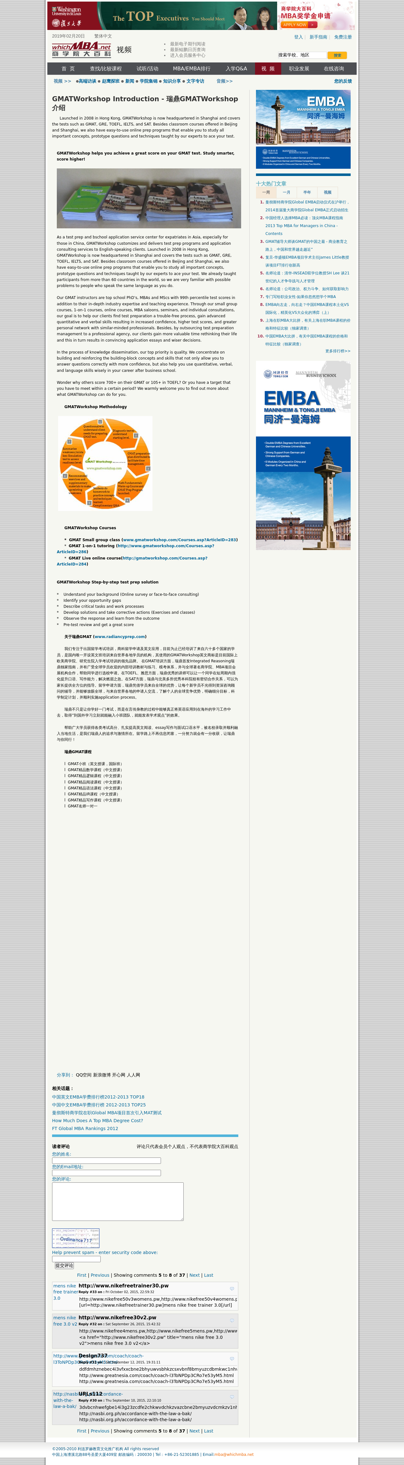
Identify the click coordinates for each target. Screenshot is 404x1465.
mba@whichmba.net (234, 1462)
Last (208, 1282)
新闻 (129, 81)
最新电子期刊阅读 (187, 43)
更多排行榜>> (338, 351)
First (81, 1282)
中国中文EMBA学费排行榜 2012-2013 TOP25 (99, 1104)
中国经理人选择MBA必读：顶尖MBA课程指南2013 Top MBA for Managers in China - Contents (304, 226)
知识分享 (172, 81)
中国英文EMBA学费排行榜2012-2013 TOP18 (98, 1096)
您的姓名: (106, 1157)
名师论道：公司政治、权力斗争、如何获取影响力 (307, 289)
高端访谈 (86, 81)
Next (194, 1282)
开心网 (118, 1074)
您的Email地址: (106, 1170)
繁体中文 (103, 35)
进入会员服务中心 (187, 55)
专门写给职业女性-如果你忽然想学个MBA (300, 297)
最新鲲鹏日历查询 (187, 49)
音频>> (225, 81)
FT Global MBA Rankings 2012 (85, 1128)
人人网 (133, 1074)
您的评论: (125, 1202)
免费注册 (343, 36)
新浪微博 (102, 1074)
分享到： (65, 1074)
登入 (298, 36)
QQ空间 (84, 1074)
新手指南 (318, 36)
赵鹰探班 (111, 81)
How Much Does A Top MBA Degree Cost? (97, 1120)
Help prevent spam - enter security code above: (105, 1263)
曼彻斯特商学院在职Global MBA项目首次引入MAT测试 (107, 1112)
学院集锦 (148, 81)
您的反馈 (343, 81)
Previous (100, 1282)
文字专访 (195, 81)
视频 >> (63, 81)
